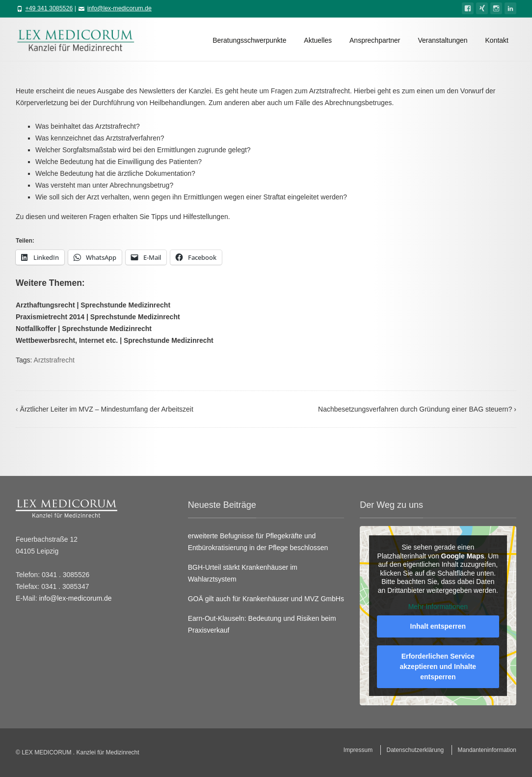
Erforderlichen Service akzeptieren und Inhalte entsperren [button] (438, 666)
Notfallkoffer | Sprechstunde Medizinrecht (84, 329)
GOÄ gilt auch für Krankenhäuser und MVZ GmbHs (266, 599)
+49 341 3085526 (49, 8)
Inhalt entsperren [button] (438, 626)
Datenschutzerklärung (415, 750)
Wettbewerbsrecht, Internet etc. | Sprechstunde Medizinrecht (114, 340)
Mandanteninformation (487, 750)
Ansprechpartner (374, 40)
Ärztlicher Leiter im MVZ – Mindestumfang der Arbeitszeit (104, 409)
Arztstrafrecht (54, 360)
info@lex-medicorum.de (119, 8)
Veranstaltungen (442, 40)
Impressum (358, 750)
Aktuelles (318, 40)
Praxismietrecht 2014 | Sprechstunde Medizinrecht (98, 317)
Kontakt (496, 40)
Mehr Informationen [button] (438, 606)
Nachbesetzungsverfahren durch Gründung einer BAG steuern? (417, 409)
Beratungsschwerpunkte (249, 40)
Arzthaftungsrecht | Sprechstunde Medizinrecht (93, 305)
